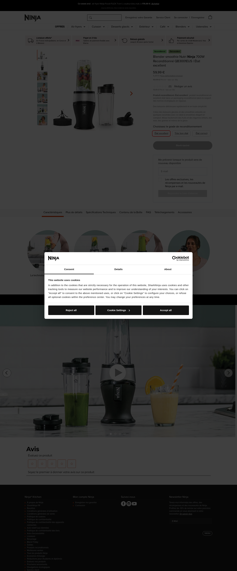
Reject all (71, 310)
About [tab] (167, 269)
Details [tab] (118, 269)
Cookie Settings (118, 310)
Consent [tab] (69, 269)
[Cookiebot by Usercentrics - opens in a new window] (174, 258)
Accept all (166, 310)
